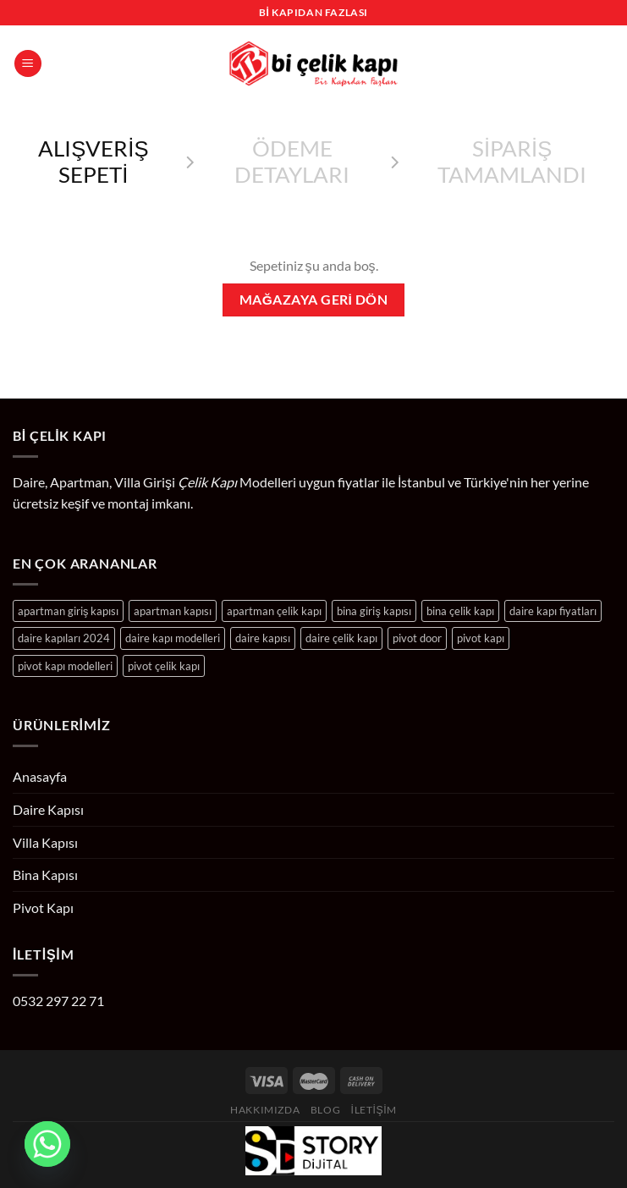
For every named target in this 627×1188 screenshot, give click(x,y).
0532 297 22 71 (58, 1001)
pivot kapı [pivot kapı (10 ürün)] (480, 638)
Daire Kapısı (48, 809)
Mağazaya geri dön (313, 299)
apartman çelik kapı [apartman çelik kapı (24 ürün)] (274, 611)
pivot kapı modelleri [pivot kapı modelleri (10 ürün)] (65, 666)
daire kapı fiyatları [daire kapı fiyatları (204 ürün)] (553, 611)
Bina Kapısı (45, 874)
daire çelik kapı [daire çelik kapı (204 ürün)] (341, 638)
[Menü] (27, 64)
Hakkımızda (265, 1109)
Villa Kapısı (45, 842)
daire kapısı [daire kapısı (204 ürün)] (262, 638)
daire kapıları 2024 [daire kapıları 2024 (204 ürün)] (64, 638)
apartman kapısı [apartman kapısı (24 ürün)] (173, 611)
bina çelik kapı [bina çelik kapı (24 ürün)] (460, 611)
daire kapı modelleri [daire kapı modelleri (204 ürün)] (172, 638)
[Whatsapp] (47, 1144)
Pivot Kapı (43, 907)
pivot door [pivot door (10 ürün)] (417, 638)
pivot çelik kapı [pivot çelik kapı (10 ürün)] (164, 666)
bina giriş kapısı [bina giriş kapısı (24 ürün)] (373, 611)
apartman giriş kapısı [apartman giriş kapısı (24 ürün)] (68, 611)
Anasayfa (40, 776)
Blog (325, 1109)
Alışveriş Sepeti (93, 161)
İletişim (374, 1109)
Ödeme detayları (291, 161)
